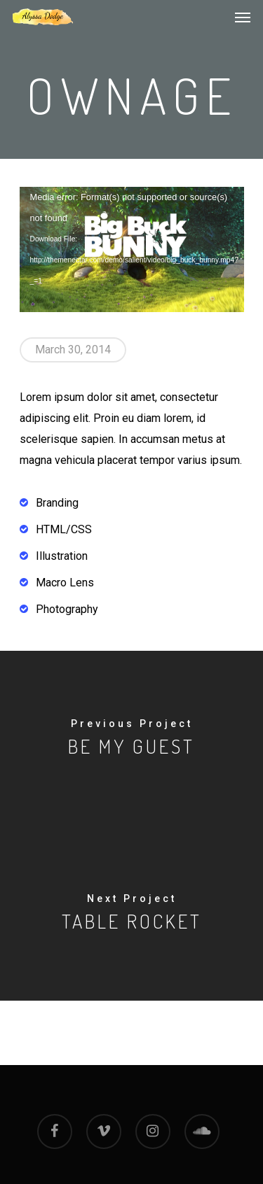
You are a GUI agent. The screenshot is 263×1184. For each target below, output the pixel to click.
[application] (132, 250)
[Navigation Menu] (242, 17)
